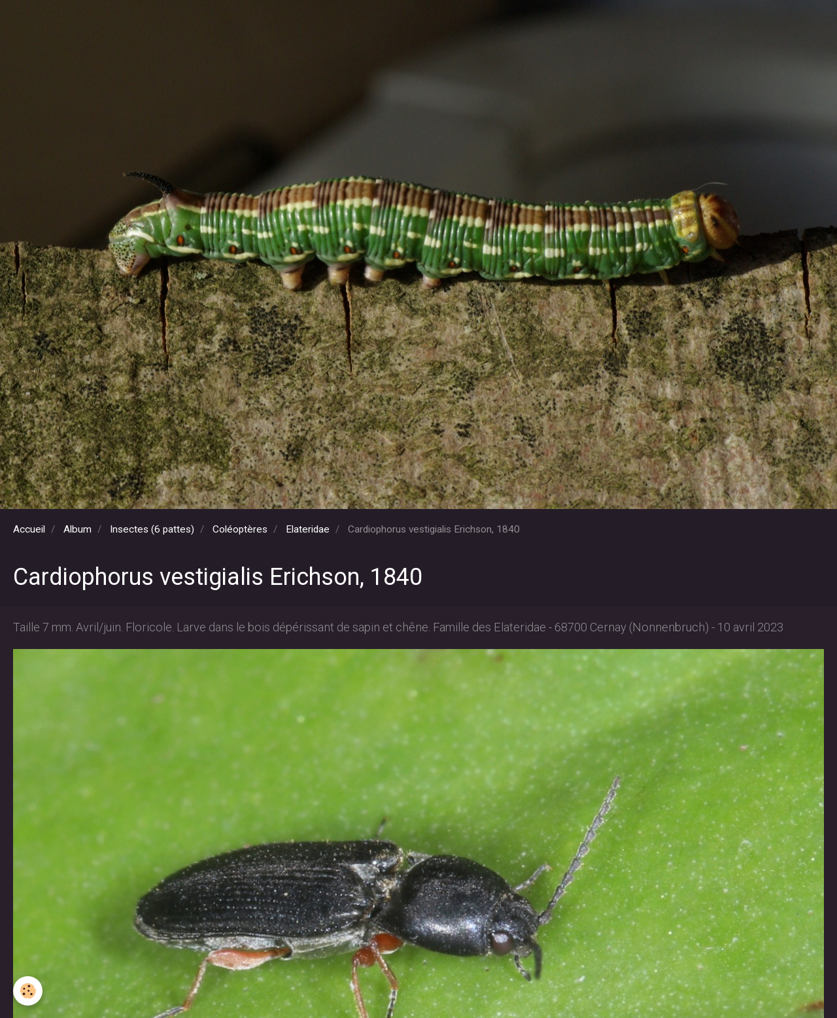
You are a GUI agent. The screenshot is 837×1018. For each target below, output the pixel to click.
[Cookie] (28, 991)
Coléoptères (240, 529)
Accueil (29, 529)
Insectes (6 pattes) (152, 529)
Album (77, 529)
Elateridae (308, 529)
